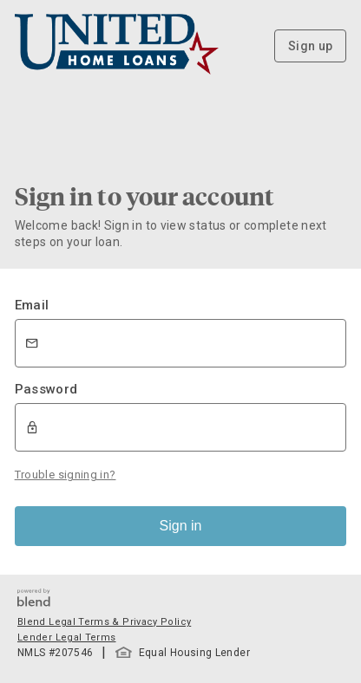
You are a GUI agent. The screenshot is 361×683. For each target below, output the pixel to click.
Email (32, 305)
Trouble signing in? (65, 474)
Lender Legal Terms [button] (66, 637)
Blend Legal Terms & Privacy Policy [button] (104, 622)
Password (46, 389)
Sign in (181, 525)
